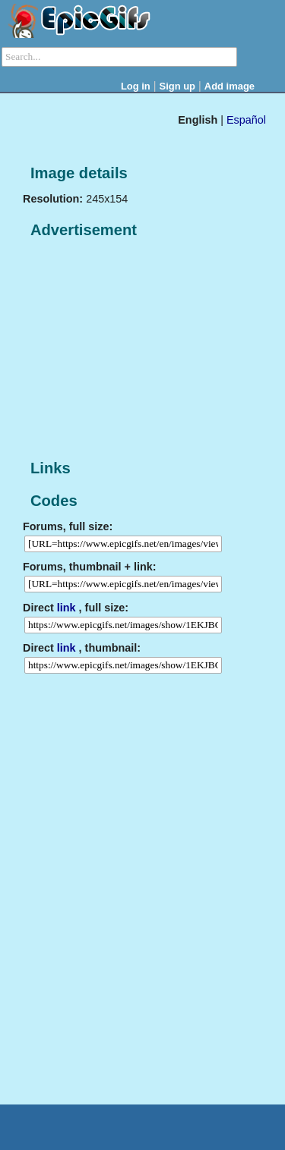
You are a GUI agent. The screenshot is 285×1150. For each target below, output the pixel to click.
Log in (135, 86)
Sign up (178, 86)
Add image (229, 86)
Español (246, 120)
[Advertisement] (137, 350)
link (66, 608)
